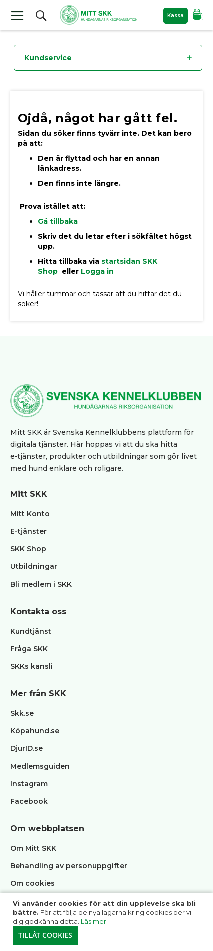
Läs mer (93, 921)
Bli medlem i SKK (41, 584)
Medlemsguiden (41, 766)
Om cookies (32, 883)
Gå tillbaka (58, 221)
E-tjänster (28, 531)
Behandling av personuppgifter (68, 865)
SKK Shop (28, 548)
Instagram (29, 783)
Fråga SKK (29, 648)
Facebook (29, 801)
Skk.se (22, 713)
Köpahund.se (34, 730)
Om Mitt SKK (33, 848)
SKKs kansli (31, 666)
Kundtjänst (30, 631)
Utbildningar (33, 566)
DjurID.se (26, 748)
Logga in (97, 271)
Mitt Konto (30, 513)
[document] (108, 922)
